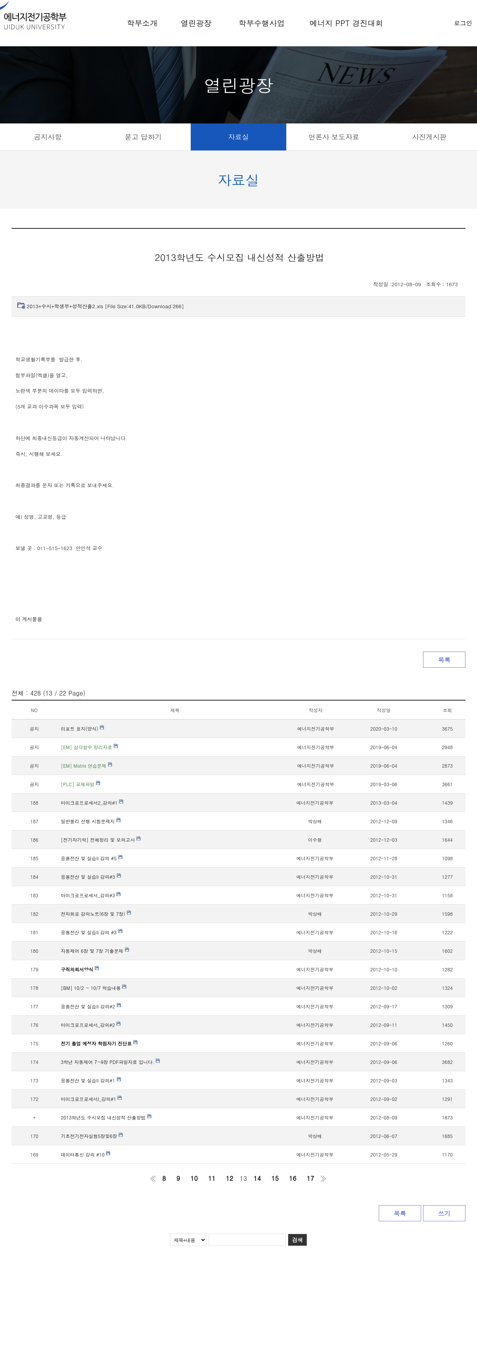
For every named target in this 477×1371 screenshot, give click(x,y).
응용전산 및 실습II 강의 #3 (92, 932)
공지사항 (48, 137)
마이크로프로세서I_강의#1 (91, 1099)
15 (275, 1178)
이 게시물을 (28, 619)
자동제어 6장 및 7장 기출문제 (95, 950)
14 (257, 1178)
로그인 (463, 23)
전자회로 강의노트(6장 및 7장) (96, 913)
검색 (297, 1240)
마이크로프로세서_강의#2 (91, 1024)
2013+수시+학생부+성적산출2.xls (105, 306)
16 (292, 1178)
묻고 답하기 (142, 137)
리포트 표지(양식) (82, 728)
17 (310, 1178)
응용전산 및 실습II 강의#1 (91, 1080)
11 (211, 1178)
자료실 (238, 137)
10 (194, 1178)
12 (229, 1178)
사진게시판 (429, 137)
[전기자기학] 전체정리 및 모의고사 (101, 839)
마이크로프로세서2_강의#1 (92, 802)
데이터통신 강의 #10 (86, 1154)
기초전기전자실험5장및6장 (92, 1136)
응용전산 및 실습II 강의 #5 (92, 858)
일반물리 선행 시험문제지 (91, 821)
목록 (444, 659)
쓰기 (444, 1213)
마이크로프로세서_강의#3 (91, 895)
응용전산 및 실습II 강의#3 (91, 876)
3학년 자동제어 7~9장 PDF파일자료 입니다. (110, 1062)
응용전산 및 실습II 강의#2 (91, 1006)
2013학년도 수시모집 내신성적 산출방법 (106, 1117)
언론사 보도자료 (334, 137)
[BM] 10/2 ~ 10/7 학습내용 (93, 987)
